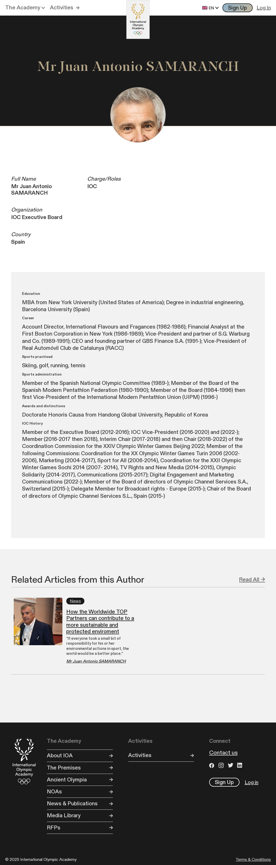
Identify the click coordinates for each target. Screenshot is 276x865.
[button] (25, 7)
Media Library (64, 815)
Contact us (223, 753)
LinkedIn (240, 765)
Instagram (222, 765)
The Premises (64, 767)
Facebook (212, 765)
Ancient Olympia (67, 779)
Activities (61, 7)
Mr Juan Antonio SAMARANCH (96, 661)
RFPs (53, 827)
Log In (264, 8)
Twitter (231, 765)
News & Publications (72, 803)
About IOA (60, 755)
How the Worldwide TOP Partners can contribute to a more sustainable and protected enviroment (100, 622)
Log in (251, 782)
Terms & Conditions (253, 859)
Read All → (252, 580)
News (75, 601)
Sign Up (237, 7)
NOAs (54, 791)
